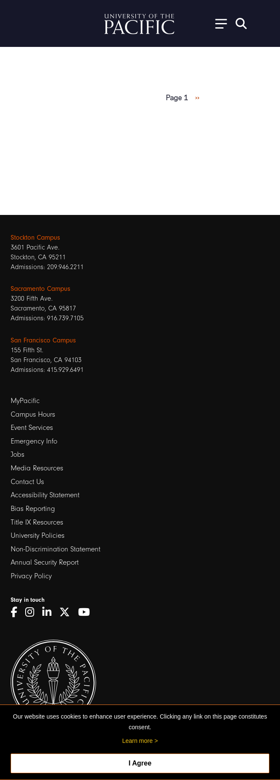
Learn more (137, 740)
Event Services (32, 427)
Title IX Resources (37, 522)
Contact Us (27, 482)
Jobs (17, 454)
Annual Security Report (45, 562)
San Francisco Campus (43, 340)
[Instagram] (32, 612)
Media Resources (37, 468)
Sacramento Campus (40, 289)
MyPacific (25, 401)
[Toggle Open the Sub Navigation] (218, 23)
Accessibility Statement (45, 495)
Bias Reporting (33, 509)
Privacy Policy (31, 576)
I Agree (140, 763)
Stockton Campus (35, 237)
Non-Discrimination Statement (55, 549)
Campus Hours (33, 414)
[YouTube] (87, 612)
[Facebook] (17, 612)
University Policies (37, 535)
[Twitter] (67, 612)
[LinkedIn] (49, 612)
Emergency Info (34, 441)
